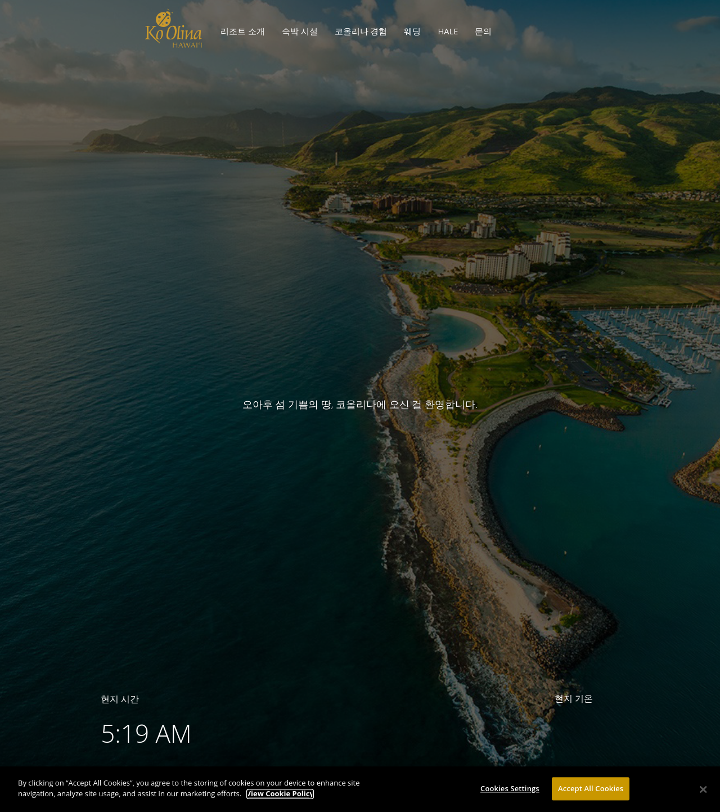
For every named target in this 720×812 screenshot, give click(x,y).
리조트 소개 (242, 31)
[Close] (703, 793)
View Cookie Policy (280, 797)
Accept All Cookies (590, 792)
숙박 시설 (300, 31)
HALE (448, 31)
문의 (483, 31)
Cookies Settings (509, 792)
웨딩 (412, 31)
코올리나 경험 (361, 31)
